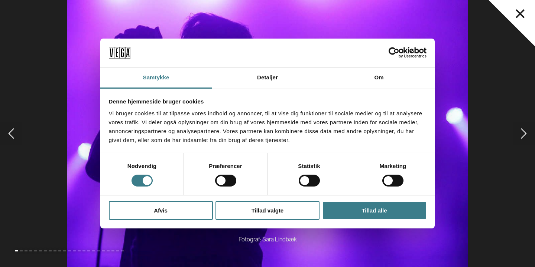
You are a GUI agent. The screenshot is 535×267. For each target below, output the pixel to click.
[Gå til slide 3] (26, 250)
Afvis (161, 210)
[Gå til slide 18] (98, 250)
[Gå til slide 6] (40, 250)
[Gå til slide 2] (21, 250)
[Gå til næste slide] (524, 133)
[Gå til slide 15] (83, 250)
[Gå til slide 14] (79, 250)
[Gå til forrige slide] (11, 133)
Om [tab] (378, 77)
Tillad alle (374, 210)
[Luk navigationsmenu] (520, 14)
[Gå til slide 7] (45, 250)
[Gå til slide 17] (93, 250)
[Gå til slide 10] (59, 250)
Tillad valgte (267, 210)
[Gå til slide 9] (55, 250)
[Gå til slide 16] (88, 250)
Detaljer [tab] (267, 77)
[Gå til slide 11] (64, 250)
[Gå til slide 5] (35, 250)
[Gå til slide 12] (69, 250)
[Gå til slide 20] (108, 250)
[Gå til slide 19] (103, 250)
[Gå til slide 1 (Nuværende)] (16, 250)
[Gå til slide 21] (112, 250)
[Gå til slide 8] (50, 250)
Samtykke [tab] (156, 77)
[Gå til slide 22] (117, 250)
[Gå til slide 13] (74, 250)
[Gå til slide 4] (30, 250)
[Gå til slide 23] (122, 250)
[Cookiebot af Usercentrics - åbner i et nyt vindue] (394, 52)
